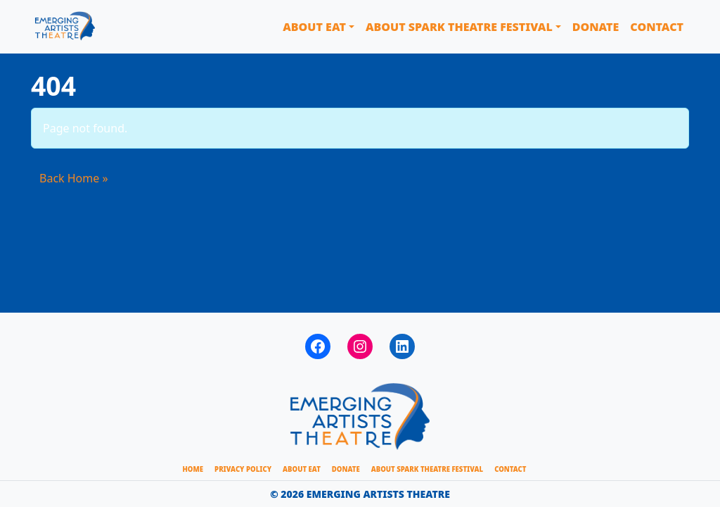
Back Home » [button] (73, 178)
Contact (656, 27)
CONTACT (510, 469)
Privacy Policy (242, 469)
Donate (595, 27)
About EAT (314, 27)
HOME (193, 469)
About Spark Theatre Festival (459, 27)
